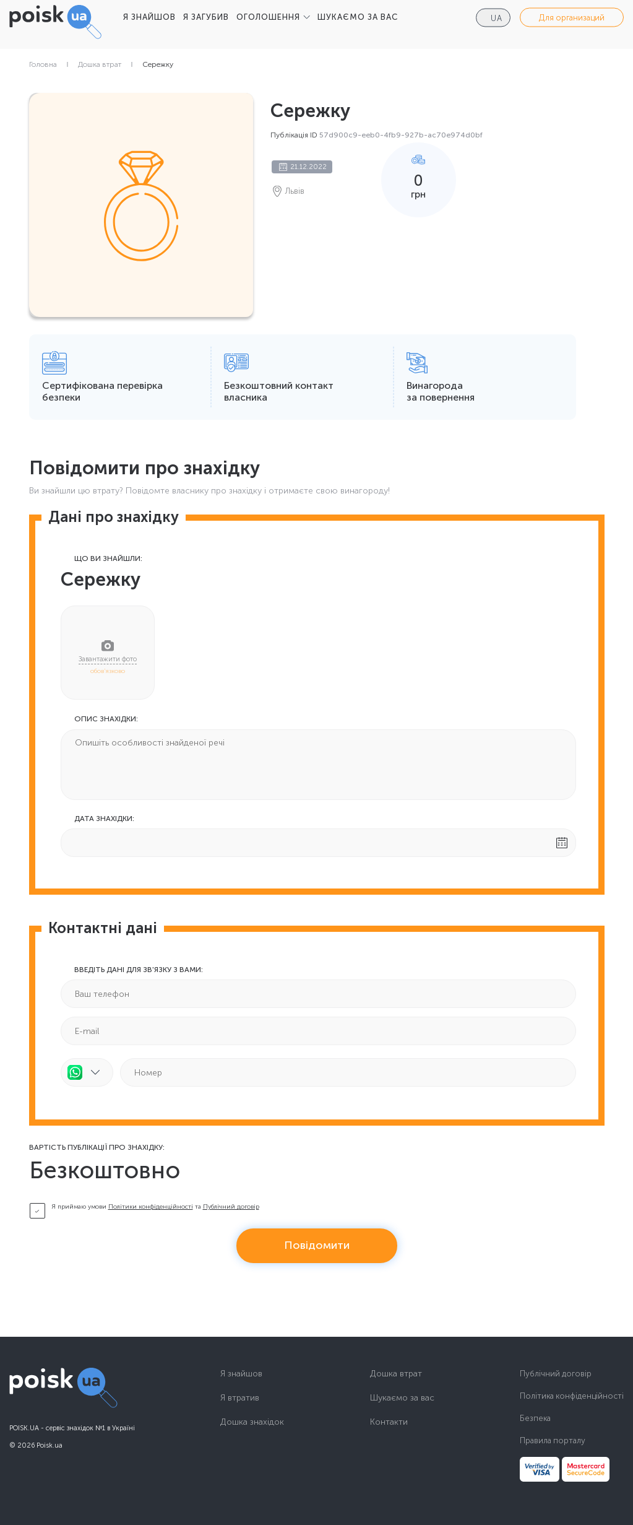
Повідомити (317, 1245)
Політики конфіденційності (150, 1206)
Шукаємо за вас (402, 1398)
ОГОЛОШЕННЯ (268, 17)
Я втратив (239, 1398)
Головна (43, 64)
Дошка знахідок (252, 1422)
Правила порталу (552, 1440)
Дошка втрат (99, 64)
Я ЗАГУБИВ (206, 17)
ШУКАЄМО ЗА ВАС (357, 17)
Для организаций (572, 17)
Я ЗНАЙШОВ (149, 17)
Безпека (535, 1418)
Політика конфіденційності (572, 1396)
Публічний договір (231, 1206)
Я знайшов (241, 1374)
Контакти (389, 1422)
